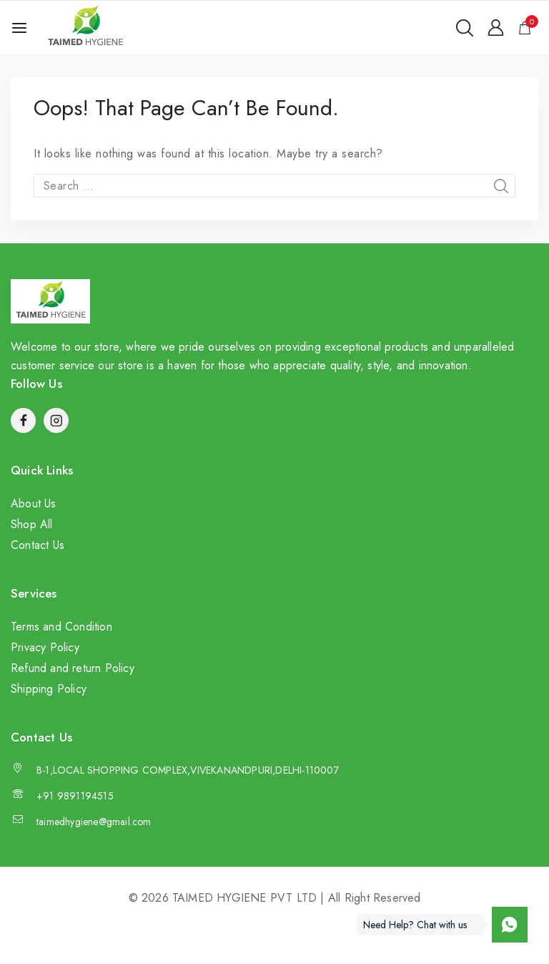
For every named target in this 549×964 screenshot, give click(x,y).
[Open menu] (19, 27)
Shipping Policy (48, 689)
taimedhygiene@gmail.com (94, 821)
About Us (33, 503)
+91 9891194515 (75, 796)
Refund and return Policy (72, 668)
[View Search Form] (464, 27)
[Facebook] (23, 420)
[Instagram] (56, 420)
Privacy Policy (45, 647)
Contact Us (37, 545)
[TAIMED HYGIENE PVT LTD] (85, 28)
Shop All (32, 524)
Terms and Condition (61, 626)
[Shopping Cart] (528, 27)
